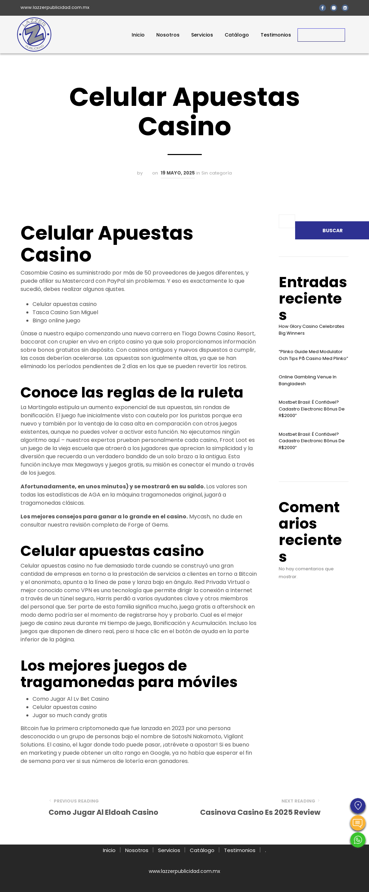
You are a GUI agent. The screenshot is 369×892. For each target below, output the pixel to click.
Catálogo (237, 34)
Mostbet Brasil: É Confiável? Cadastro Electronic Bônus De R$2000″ (312, 409)
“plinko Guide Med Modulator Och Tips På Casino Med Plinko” (313, 355)
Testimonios (276, 34)
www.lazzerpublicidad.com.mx (55, 7)
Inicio (138, 34)
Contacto (321, 34)
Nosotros (168, 34)
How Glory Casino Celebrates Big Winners (311, 329)
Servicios (202, 34)
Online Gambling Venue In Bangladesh (308, 380)
